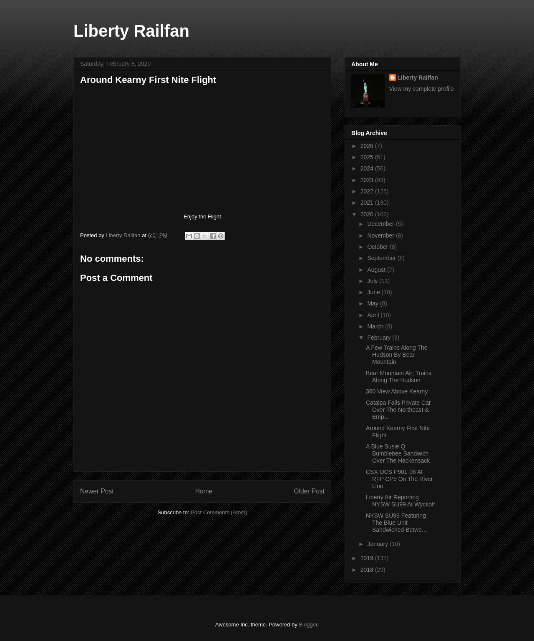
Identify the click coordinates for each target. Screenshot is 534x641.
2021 (367, 202)
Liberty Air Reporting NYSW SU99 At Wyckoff (400, 501)
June (374, 292)
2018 (367, 569)
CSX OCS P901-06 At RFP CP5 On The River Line (399, 478)
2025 (367, 157)
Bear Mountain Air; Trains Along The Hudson (398, 376)
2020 (367, 214)
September (382, 258)
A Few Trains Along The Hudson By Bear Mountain (397, 354)
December (381, 223)
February (379, 337)
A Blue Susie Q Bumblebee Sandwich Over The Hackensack (398, 453)
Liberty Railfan (131, 31)
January (378, 544)
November (381, 235)
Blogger (308, 624)
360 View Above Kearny (397, 391)
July (373, 281)
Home (204, 491)
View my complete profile (421, 88)
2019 (367, 558)
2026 (367, 146)
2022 (367, 191)
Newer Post (97, 491)
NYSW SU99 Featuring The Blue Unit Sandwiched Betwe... (396, 522)
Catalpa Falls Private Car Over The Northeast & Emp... (398, 409)
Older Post (309, 491)
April (373, 315)
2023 (367, 180)
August (377, 269)
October (378, 246)
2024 (367, 168)
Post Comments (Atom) (219, 512)
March (376, 326)
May (373, 303)
